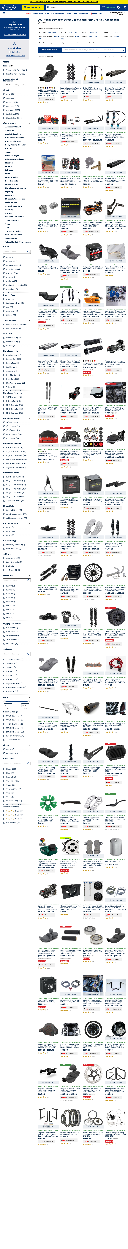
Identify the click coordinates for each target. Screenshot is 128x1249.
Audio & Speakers (13, 134)
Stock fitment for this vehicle (51, 29)
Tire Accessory (12, 220)
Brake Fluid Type (10, 523)
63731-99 (114, 33)
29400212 (93, 33)
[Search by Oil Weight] (17, 580)
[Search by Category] (17, 654)
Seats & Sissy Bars (13, 206)
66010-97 (93, 36)
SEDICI (28, 13)
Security (9, 209)
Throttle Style (9, 320)
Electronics (10, 163)
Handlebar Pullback (12, 443)
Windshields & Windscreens (18, 242)
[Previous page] (98, 57)
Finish (6, 745)
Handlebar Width (11, 473)
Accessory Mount (13, 127)
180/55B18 (73, 33)
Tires (75, 13)
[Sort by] (48, 56)
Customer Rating (11, 807)
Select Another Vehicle (15, 35)
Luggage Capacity (11, 624)
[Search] (73, 7)
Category (7, 649)
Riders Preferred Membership (10, 80)
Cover (8, 152)
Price (5, 697)
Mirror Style (8, 506)
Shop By (6, 90)
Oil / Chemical (11, 202)
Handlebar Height (11, 418)
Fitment (7, 66)
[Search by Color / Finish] (17, 763)
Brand (6, 246)
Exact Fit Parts (15, 74)
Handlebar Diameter (12, 393)
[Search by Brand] (17, 252)
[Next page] (125, 57)
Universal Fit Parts (16, 70)
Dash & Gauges (12, 155)
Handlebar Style (10, 351)
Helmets (48, 13)
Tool (7, 227)
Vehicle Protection (13, 235)
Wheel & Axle (11, 238)
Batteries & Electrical (15, 137)
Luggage (9, 195)
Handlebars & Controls (15, 188)
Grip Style (7, 334)
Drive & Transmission (15, 159)
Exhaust (9, 170)
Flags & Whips (11, 177)
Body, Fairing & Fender (15, 145)
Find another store (15, 56)
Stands (8, 213)
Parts (68, 13)
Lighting (9, 191)
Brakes (8, 148)
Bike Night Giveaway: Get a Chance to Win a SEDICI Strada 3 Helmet (64, 2)
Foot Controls (11, 181)
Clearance (83, 13)
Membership (96, 13)
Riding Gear (38, 13)
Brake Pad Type (10, 541)
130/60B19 (52, 33)
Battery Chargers (13, 141)
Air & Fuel (9, 130)
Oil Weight (8, 575)
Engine (8, 166)
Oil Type (7, 554)
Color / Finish (9, 758)
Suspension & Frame (14, 217)
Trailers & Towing (13, 231)
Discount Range (10, 712)
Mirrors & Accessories (15, 199)
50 (122, 57)
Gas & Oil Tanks (12, 184)
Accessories (58, 13)
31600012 (116, 36)
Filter (7, 173)
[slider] (5, 701)
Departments (9, 123)
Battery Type (9, 295)
